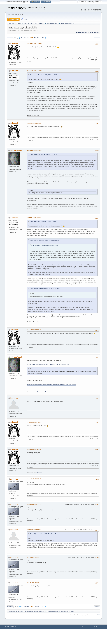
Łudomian (14, 398)
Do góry (10, 606)
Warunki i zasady (91, 626)
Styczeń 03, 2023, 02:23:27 (34, 329)
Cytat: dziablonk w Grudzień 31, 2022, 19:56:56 (43, 222)
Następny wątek (94, 32)
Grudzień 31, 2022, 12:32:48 (34, 70)
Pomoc (84, 626)
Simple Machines (19, 626)
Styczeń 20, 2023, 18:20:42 (34, 449)
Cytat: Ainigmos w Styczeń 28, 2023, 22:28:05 (43, 534)
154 (38, 38)
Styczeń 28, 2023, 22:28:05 (34, 504)
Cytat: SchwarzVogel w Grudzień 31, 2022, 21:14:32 (44, 240)
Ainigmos (39, 472)
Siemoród (14, 71)
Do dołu (10, 38)
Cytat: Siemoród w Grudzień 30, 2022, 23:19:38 (43, 154)
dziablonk (14, 43)
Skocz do (72, 615)
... (23, 38)
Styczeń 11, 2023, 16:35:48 (34, 398)
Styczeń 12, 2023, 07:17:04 (34, 422)
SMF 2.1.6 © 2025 (10, 626)
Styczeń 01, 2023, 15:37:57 (34, 217)
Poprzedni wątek (81, 32)
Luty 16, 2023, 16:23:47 (33, 557)
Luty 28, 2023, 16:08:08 (33, 582)
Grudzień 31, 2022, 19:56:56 (34, 123)
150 (25, 38)
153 (35, 38)
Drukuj (97, 38)
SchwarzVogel (16, 150)
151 (28, 38)
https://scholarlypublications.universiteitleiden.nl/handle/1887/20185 (48, 364)
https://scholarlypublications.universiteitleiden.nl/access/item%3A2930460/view (51, 384)
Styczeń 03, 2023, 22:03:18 (34, 357)
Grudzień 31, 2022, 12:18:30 (34, 43)
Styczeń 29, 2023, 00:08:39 (34, 529)
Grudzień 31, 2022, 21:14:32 (34, 150)
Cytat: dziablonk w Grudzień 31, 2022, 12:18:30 (43, 75)
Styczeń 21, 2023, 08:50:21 (34, 479)
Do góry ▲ (99, 626)
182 (42, 38)
